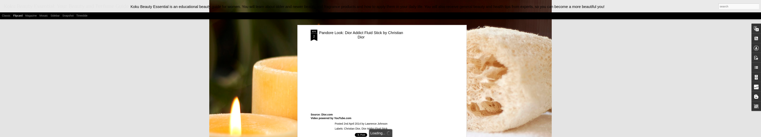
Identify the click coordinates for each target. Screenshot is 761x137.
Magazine (31, 15)
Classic (6, 15)
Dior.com (327, 114)
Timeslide (82, 15)
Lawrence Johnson (376, 123)
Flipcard (18, 15)
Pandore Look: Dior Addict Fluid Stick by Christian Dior (361, 35)
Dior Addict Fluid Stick (374, 128)
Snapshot (68, 15)
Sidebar (55, 15)
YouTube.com (342, 118)
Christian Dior (352, 128)
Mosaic (43, 15)
